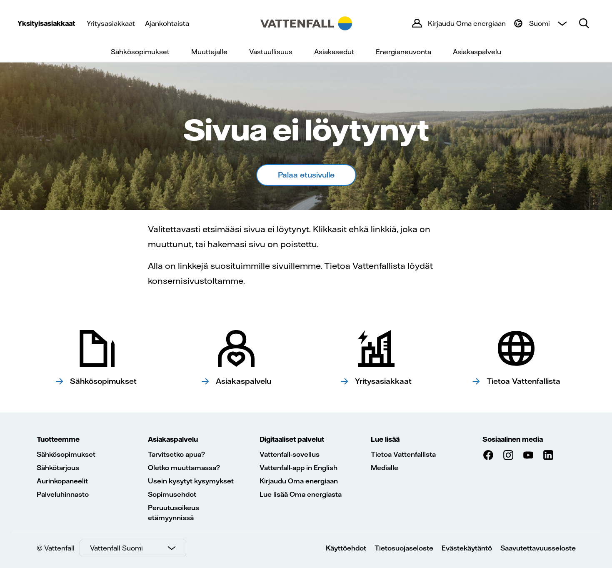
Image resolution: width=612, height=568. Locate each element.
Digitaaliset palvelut (292, 439)
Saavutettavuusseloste (538, 548)
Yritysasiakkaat (111, 23)
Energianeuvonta (403, 52)
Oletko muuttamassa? (184, 467)
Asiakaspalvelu (477, 52)
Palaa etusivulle (306, 175)
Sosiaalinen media (512, 439)
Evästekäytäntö (467, 548)
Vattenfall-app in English (298, 467)
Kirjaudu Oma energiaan (299, 481)
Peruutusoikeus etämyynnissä (173, 512)
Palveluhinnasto (63, 494)
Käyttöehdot (346, 548)
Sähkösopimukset (140, 52)
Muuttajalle (209, 52)
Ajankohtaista (167, 23)
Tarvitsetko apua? (176, 454)
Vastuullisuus (270, 52)
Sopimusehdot (172, 494)
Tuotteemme (58, 439)
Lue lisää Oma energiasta (301, 494)
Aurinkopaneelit (62, 481)
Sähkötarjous (58, 467)
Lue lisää (385, 439)
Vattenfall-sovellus (290, 454)
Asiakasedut (334, 52)
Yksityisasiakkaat (46, 23)
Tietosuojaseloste (404, 548)
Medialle (384, 467)
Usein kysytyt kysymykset (191, 481)
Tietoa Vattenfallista (403, 454)
